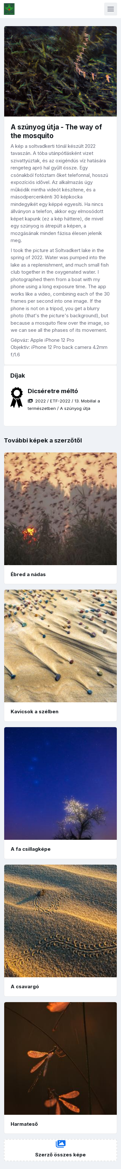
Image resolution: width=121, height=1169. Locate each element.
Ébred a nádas (28, 574)
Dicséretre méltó (53, 391)
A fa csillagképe (31, 849)
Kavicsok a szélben (34, 711)
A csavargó (25, 986)
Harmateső (24, 1124)
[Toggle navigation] (110, 9)
